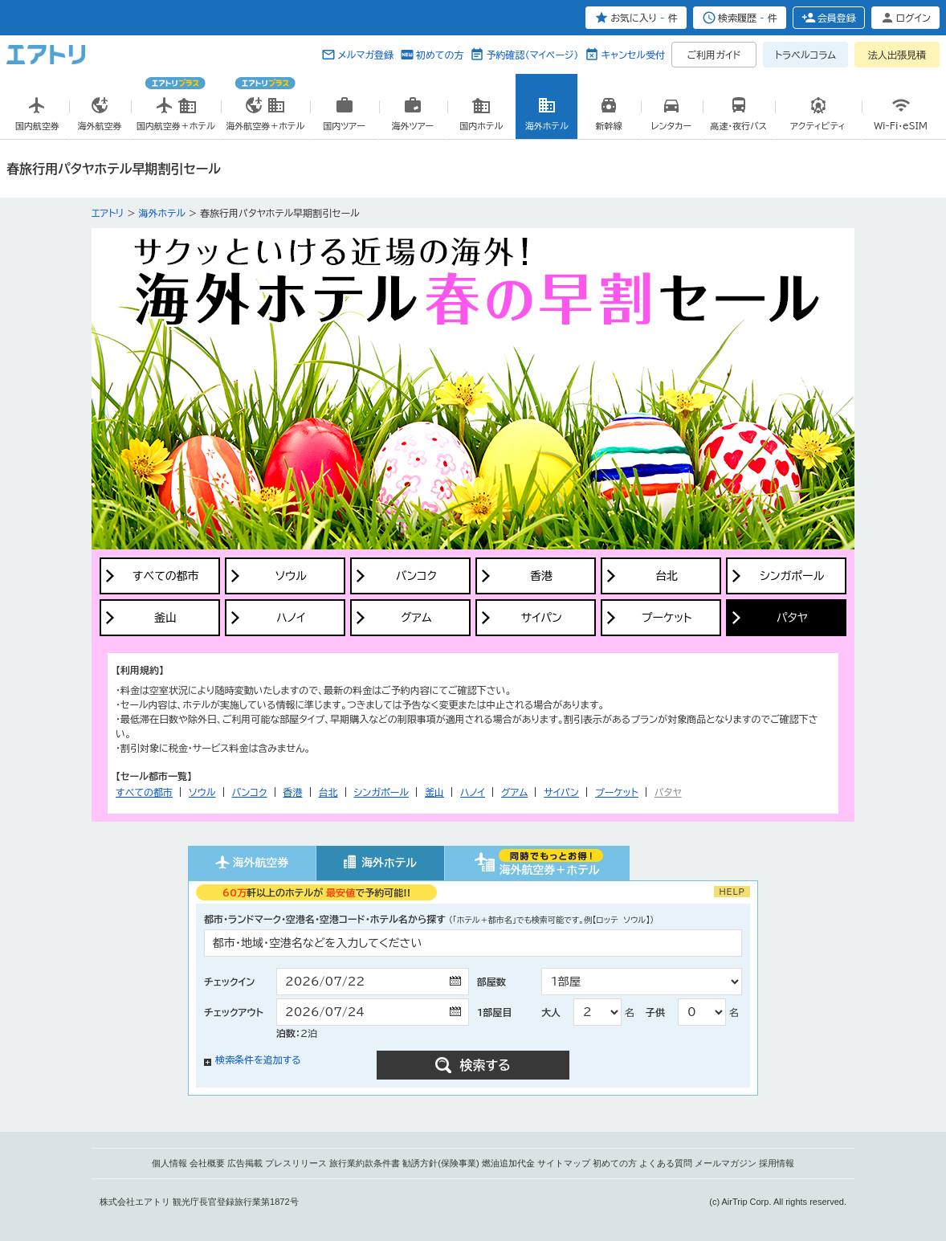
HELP (732, 892)
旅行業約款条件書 (364, 1163)
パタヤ (668, 792)
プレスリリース (296, 1163)
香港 (293, 792)
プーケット (616, 792)
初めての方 (439, 54)
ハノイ (472, 792)
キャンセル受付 (633, 54)
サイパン (561, 792)
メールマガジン (725, 1163)
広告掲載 (245, 1163)
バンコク (249, 792)
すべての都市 (144, 792)
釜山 (434, 792)
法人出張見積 (897, 54)
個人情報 (169, 1163)
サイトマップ (563, 1163)
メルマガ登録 (365, 54)
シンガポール (382, 792)
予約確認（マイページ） (532, 54)
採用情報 (776, 1163)
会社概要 (207, 1163)
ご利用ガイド (714, 54)
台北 (328, 792)
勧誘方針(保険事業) (440, 1163)
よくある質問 (665, 1163)
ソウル (202, 792)
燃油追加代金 (508, 1163)
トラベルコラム (805, 54)
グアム (514, 792)
